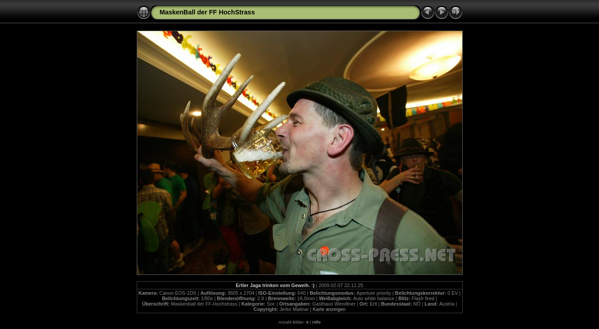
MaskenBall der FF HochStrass (207, 12)
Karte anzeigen (329, 309)
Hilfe (316, 322)
